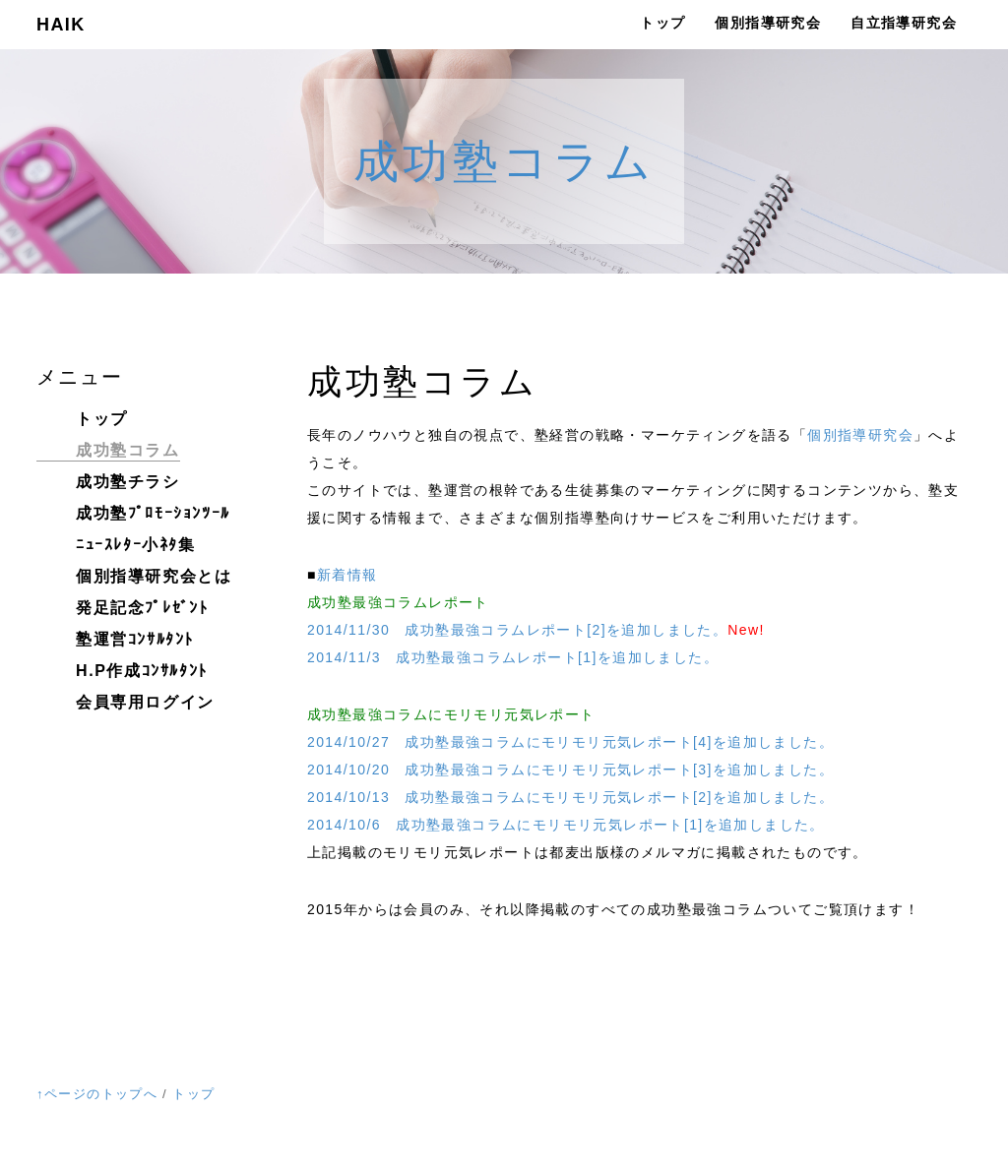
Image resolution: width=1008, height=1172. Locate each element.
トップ (662, 23)
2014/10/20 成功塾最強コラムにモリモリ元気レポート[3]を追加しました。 (570, 769)
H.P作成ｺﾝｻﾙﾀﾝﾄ (142, 670)
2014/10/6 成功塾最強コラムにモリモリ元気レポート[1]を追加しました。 (566, 825)
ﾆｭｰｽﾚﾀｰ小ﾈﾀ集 (136, 544)
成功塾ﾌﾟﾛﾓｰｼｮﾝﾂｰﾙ (153, 513)
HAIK (61, 24)
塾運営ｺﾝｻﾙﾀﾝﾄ (135, 639)
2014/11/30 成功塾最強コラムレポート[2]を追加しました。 (517, 630)
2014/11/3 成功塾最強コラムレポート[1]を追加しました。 (513, 657)
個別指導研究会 (768, 23)
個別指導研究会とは (153, 576)
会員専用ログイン (145, 702)
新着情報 (347, 575)
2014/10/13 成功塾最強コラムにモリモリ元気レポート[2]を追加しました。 (570, 797)
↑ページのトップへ (97, 1093)
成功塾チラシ (128, 481)
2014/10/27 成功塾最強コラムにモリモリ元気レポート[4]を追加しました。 (570, 742)
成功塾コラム (504, 161)
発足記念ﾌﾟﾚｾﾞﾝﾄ (142, 607)
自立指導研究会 (903, 23)
